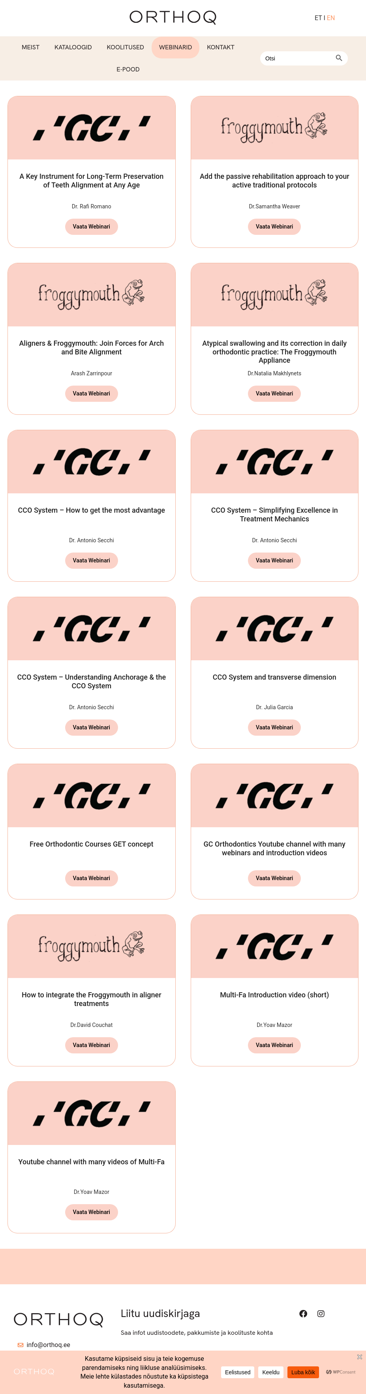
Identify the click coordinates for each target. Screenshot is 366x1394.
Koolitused (125, 47)
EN (331, 18)
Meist (30, 47)
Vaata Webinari (91, 226)
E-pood (127, 69)
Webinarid (175, 47)
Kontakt (221, 47)
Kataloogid (73, 47)
